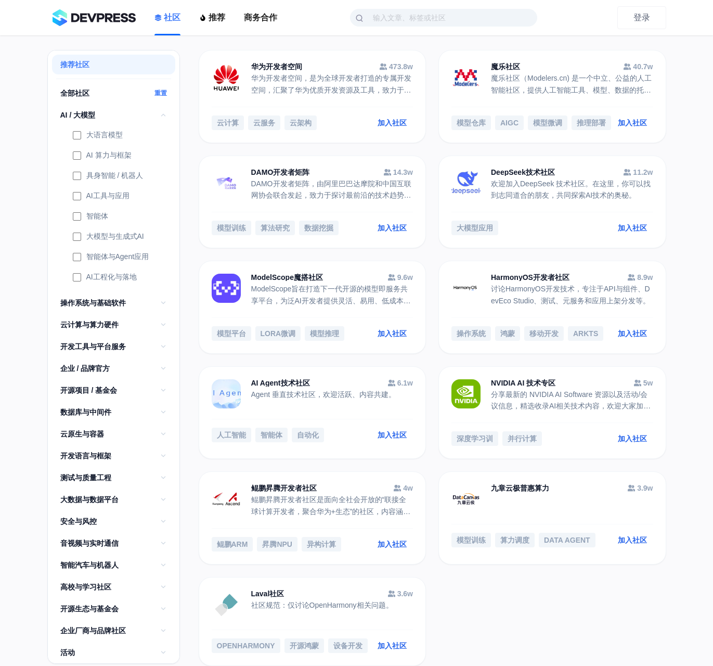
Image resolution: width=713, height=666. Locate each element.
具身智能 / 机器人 (108, 176)
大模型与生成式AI (108, 237)
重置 (160, 93)
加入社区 (392, 123)
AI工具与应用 (101, 196)
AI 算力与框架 (102, 156)
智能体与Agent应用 (111, 257)
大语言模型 (98, 135)
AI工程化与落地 (105, 278)
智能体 (90, 217)
